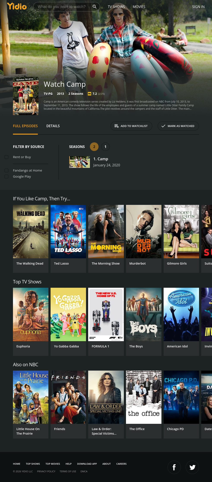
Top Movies (53, 463)
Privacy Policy (46, 471)
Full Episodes (25, 126)
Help (69, 463)
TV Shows (116, 6)
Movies (139, 6)
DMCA (83, 471)
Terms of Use (68, 471)
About (106, 463)
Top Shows (33, 463)
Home (16, 463)
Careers (121, 463)
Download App (87, 463)
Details (53, 126)
